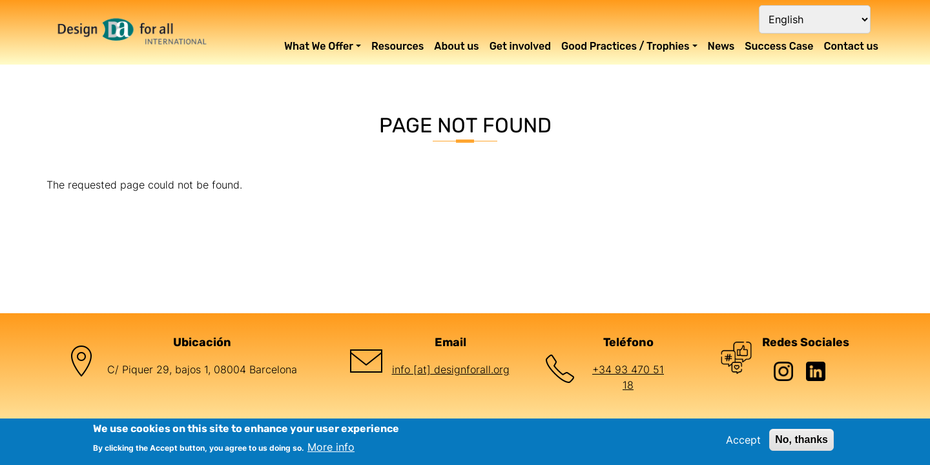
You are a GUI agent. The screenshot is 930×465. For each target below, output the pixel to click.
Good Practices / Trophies (625, 46)
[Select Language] (815, 19)
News (721, 46)
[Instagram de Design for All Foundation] (790, 370)
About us (456, 46)
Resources (397, 46)
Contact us (851, 46)
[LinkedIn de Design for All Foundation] (822, 370)
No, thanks (801, 439)
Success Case (779, 46)
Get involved (520, 46)
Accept (743, 439)
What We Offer (318, 46)
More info (331, 446)
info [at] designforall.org (451, 369)
